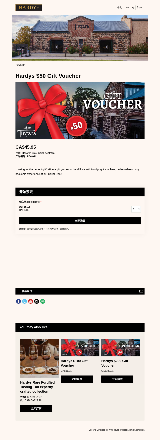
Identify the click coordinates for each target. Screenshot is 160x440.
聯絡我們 (27, 291)
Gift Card (70, 209)
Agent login (139, 430)
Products (20, 65)
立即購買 (80, 220)
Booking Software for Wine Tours (104, 430)
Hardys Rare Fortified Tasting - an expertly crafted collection (37, 387)
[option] (39, 375)
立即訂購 (36, 408)
